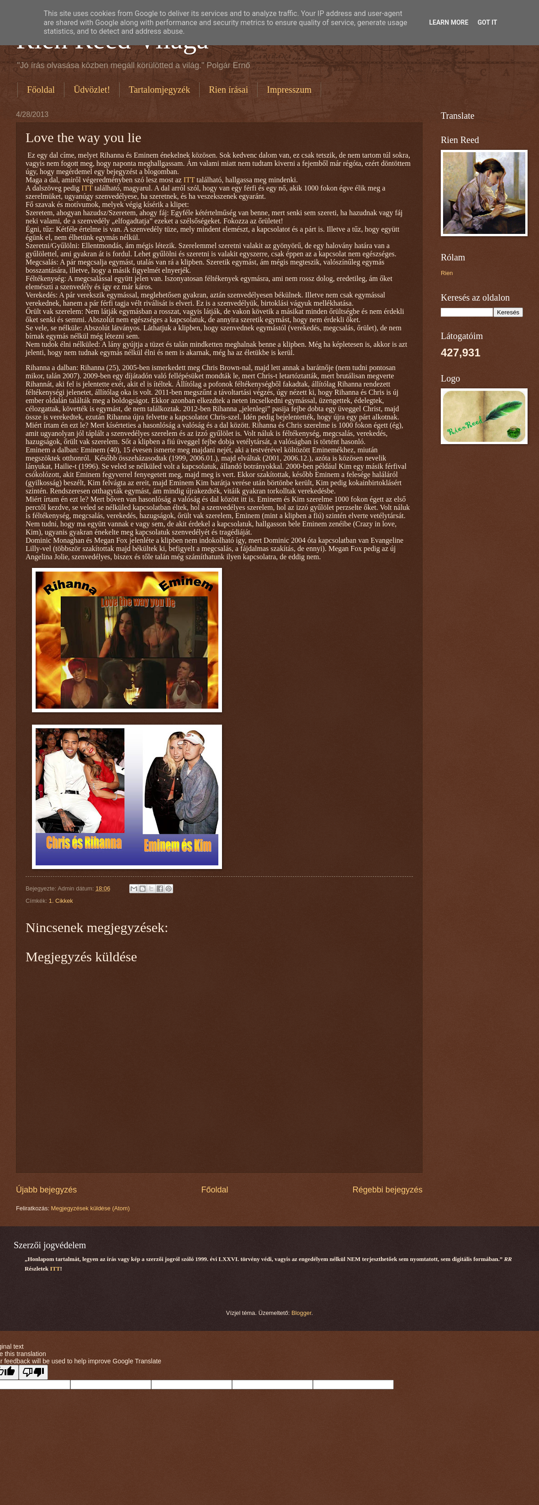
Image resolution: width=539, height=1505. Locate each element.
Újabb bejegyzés (46, 1189)
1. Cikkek (61, 900)
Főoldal (41, 90)
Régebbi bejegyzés (388, 1189)
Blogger (301, 1312)
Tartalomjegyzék (159, 90)
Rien (447, 273)
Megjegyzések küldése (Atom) (90, 1208)
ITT (189, 180)
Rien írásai (228, 90)
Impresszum (289, 90)
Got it (487, 22)
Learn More (448, 22)
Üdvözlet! (92, 90)
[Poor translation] (33, 1372)
